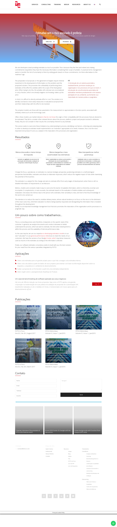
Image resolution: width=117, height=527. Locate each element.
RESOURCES (76, 4)
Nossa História (49, 467)
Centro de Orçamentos (92, 500)
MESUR (66, 4)
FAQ (69, 472)
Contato (48, 469)
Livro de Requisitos (73, 479)
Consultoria (85, 464)
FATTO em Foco (72, 474)
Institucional (49, 464)
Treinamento (85, 462)
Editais (70, 469)
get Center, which (50, 245)
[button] (100, 4)
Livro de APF (71, 476)
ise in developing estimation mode (52, 240)
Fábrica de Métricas (91, 502)
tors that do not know (48, 118)
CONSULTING (46, 4)
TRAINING (57, 4)
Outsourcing (85, 492)
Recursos (66, 462)
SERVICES (35, 4)
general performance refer (40, 242)
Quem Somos (49, 462)
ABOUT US (87, 4)
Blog (69, 467)
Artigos (70, 464)
